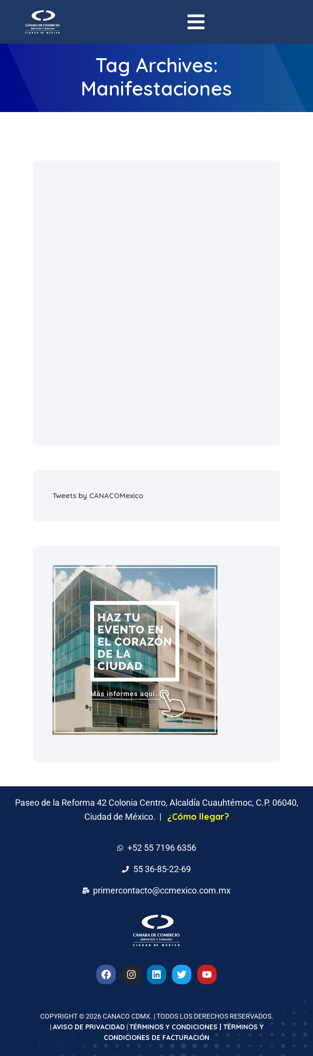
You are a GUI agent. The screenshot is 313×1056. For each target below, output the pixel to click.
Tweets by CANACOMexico (97, 495)
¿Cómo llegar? (198, 816)
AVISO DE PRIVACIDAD (89, 1027)
